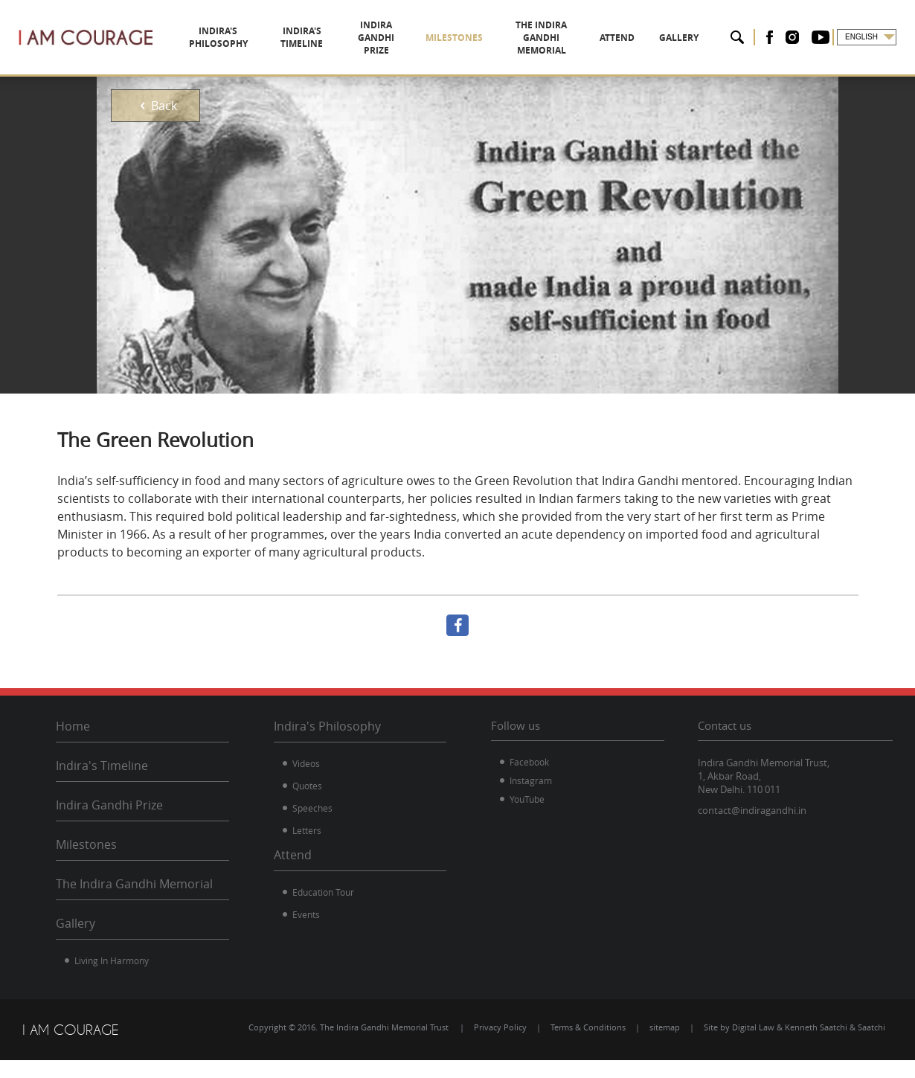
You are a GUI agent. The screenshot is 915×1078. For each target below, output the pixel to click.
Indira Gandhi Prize (109, 805)
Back (156, 105)
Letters (306, 830)
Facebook (529, 762)
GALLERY (688, 37)
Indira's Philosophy (327, 726)
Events (306, 914)
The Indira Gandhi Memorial (134, 884)
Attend (293, 855)
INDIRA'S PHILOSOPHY (220, 37)
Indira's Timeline (102, 765)
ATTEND (646, 37)
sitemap (664, 1027)
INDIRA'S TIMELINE (308, 37)
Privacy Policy (500, 1027)
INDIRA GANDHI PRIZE (393, 37)
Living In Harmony (111, 960)
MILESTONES (469, 37)
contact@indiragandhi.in (752, 810)
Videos (306, 763)
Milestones (86, 844)
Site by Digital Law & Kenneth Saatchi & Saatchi (794, 1027)
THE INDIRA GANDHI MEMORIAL (563, 37)
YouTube (527, 799)
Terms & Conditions (588, 1027)
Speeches (312, 808)
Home (73, 726)
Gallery (75, 923)
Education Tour (323, 892)
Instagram (531, 780)
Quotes (307, 786)
